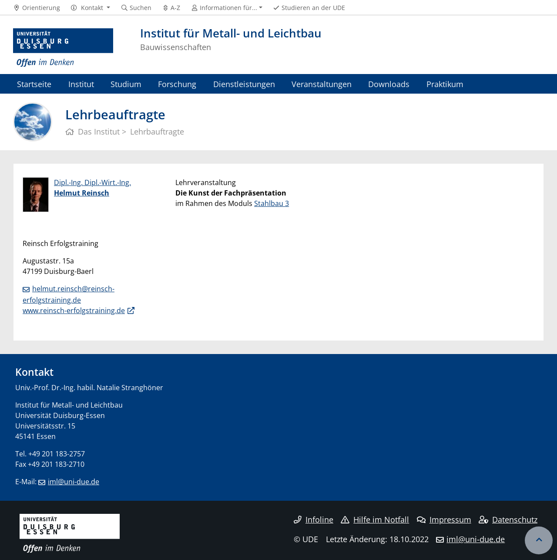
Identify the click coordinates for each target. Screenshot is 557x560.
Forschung (177, 83)
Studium (126, 83)
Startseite (34, 83)
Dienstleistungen (244, 83)
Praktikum (444, 83)
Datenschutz (508, 519)
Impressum (444, 519)
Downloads (388, 83)
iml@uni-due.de (73, 481)
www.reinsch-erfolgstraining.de (74, 310)
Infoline (313, 519)
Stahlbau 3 (271, 203)
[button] (90, 7)
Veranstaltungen (322, 83)
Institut (81, 83)
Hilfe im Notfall (375, 519)
